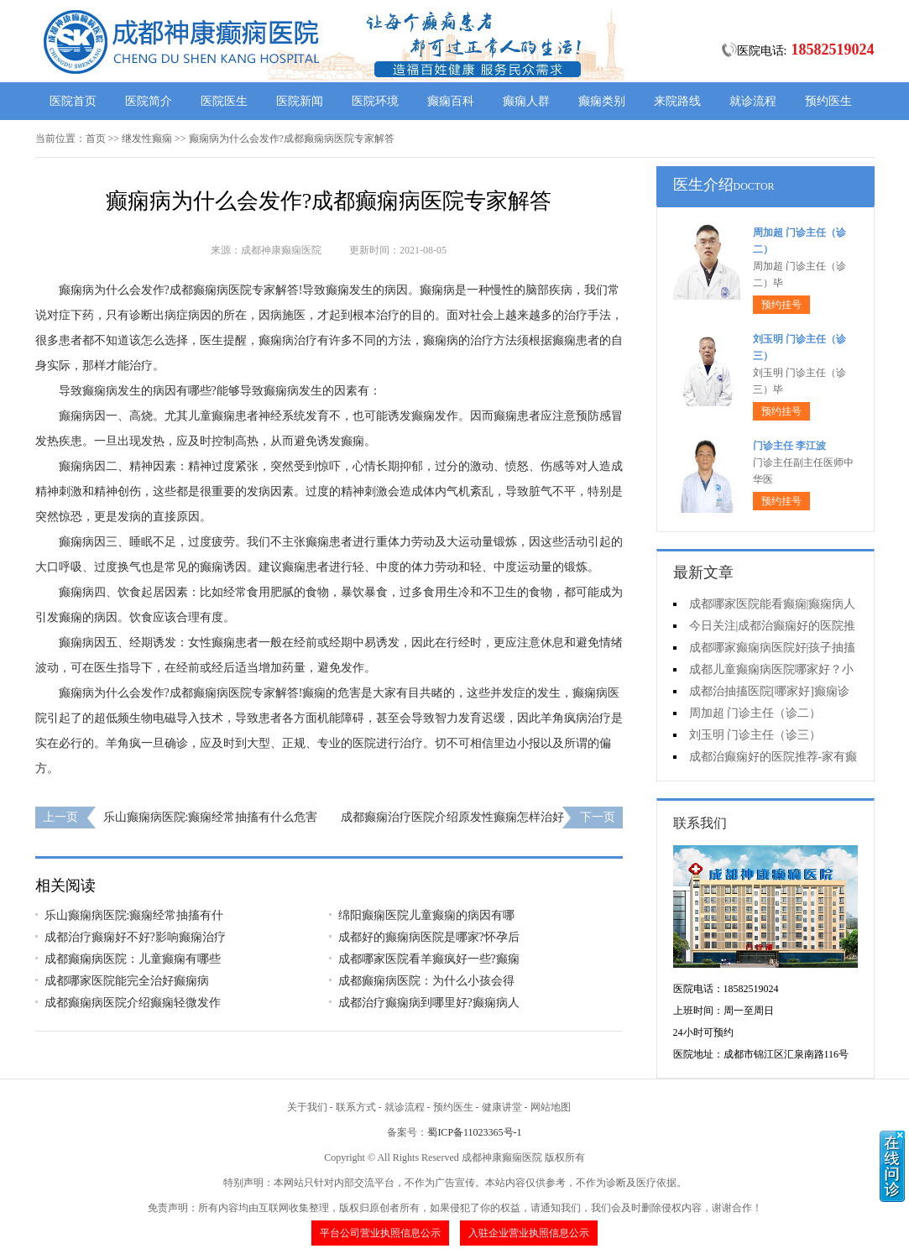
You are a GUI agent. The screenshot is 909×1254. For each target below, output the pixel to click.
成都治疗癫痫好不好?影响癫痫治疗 (135, 937)
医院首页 (73, 101)
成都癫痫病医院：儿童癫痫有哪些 (132, 959)
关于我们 (307, 1107)
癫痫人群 (526, 101)
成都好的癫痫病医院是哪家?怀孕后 (429, 937)
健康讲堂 (502, 1107)
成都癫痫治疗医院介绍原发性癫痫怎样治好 (452, 817)
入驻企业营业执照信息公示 (528, 1233)
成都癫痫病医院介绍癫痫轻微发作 (132, 1002)
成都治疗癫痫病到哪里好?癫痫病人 (429, 1002)
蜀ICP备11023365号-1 (474, 1132)
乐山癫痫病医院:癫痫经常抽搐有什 (134, 915)
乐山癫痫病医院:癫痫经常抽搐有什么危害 (210, 817)
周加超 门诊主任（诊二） (755, 713)
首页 (96, 138)
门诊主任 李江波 (789, 446)
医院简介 (148, 101)
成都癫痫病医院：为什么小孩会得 (426, 980)
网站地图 (550, 1107)
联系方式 (356, 1107)
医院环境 (375, 101)
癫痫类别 (601, 101)
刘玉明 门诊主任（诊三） (755, 735)
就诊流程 (752, 101)
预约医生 (828, 101)
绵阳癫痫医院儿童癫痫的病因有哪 (426, 915)
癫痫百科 (450, 101)
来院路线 (677, 101)
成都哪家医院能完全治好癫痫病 (126, 980)
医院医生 (224, 101)
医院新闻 (299, 101)
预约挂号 (781, 305)
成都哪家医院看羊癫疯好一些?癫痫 (429, 959)
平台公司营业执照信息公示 (380, 1233)
